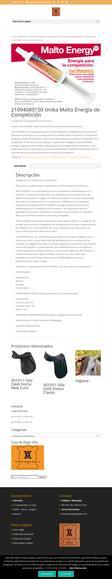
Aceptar (66, 574)
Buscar (43, 477)
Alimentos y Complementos (49, 36)
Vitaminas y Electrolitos (72, 36)
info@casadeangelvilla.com (74, 514)
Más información (78, 568)
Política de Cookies (22, 538)
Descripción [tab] (20, 165)
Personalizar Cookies (23, 543)
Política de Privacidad (23, 534)
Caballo (31, 36)
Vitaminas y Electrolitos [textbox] (55, 436)
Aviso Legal (18, 529)
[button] (96, 48)
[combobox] (56, 435)
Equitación (22, 36)
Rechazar (47, 574)
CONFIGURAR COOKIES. (56, 568)
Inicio (13, 36)
